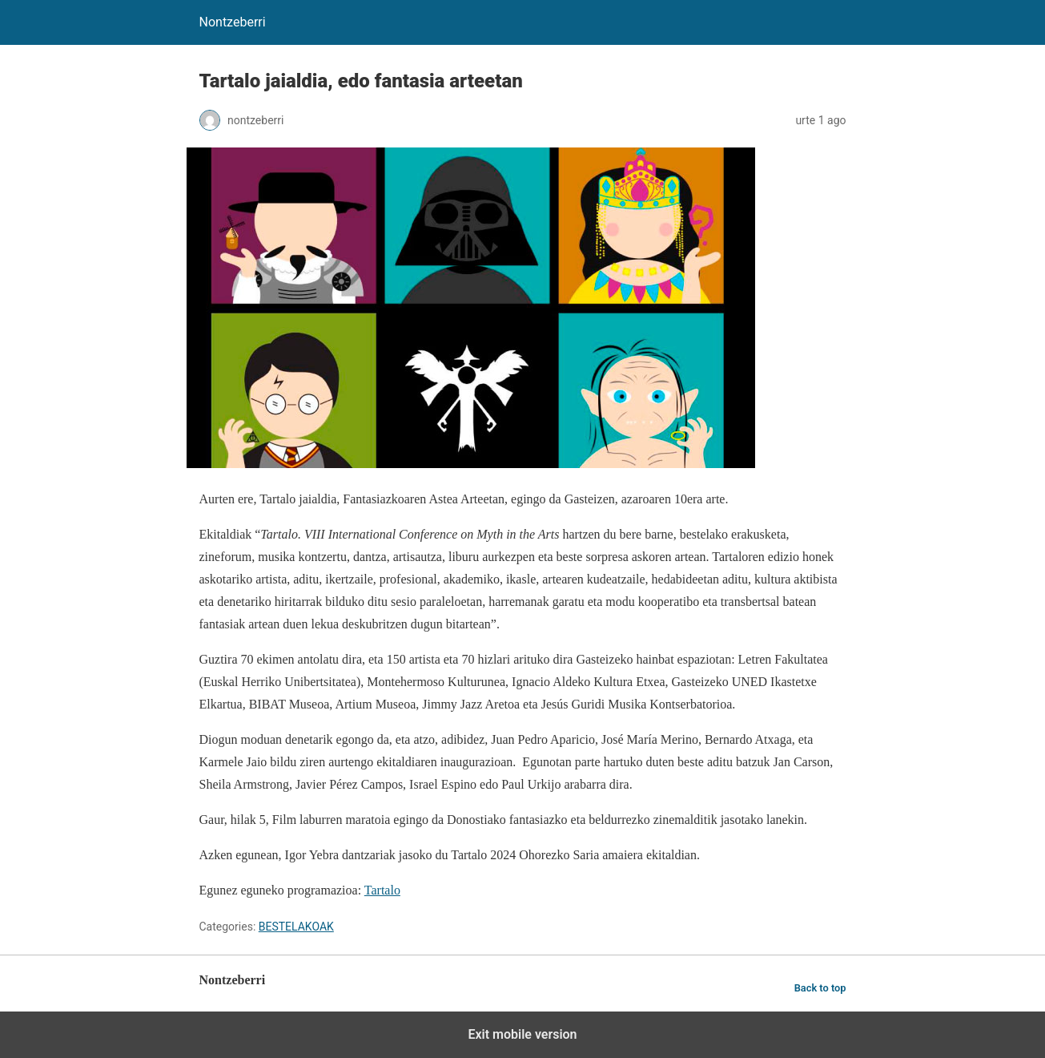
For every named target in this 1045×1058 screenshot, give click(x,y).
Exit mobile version (522, 1034)
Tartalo (382, 890)
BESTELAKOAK (296, 926)
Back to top (820, 988)
